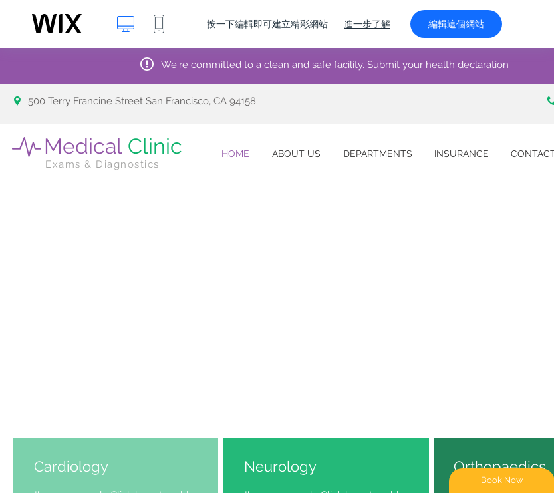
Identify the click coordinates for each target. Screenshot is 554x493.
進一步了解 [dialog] (367, 24)
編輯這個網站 (456, 24)
